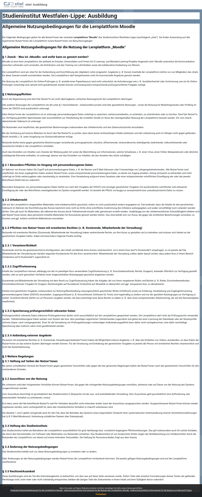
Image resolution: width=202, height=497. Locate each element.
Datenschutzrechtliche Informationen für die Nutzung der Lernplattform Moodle (97, 490)
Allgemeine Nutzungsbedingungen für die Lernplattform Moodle (36, 490)
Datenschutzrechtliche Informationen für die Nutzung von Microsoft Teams (161, 490)
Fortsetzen (101, 494)
